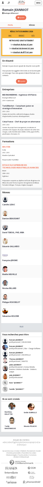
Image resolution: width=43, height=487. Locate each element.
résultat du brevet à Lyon (23, 48)
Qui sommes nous (8, 451)
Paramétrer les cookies (29, 453)
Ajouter (22, 17)
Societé (38, 451)
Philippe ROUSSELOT (11, 302)
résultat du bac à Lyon (22, 44)
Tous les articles (23, 455)
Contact (17, 451)
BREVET (21, 35)
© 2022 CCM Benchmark (21, 457)
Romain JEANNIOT (16, 340)
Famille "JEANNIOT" (16, 389)
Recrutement (31, 451)
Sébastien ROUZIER (10, 316)
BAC (10, 35)
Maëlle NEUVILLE (9, 274)
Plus (21, 326)
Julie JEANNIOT (15, 375)
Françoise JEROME (9, 260)
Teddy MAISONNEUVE (10, 427)
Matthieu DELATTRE (9, 413)
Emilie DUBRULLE (30, 412)
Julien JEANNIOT (15, 365)
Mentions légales (12, 455)
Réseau (32, 25)
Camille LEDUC (8, 204)
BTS (33, 35)
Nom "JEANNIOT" (15, 383)
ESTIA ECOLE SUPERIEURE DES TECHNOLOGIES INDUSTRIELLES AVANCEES (20, 166)
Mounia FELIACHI (30, 426)
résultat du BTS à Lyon (22, 52)
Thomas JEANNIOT (16, 359)
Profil (10, 25)
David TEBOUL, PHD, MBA (13, 232)
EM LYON (6, 147)
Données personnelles (14, 453)
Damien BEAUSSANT (11, 218)
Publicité (23, 451)
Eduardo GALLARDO (10, 246)
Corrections (32, 455)
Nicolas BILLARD (9, 288)
